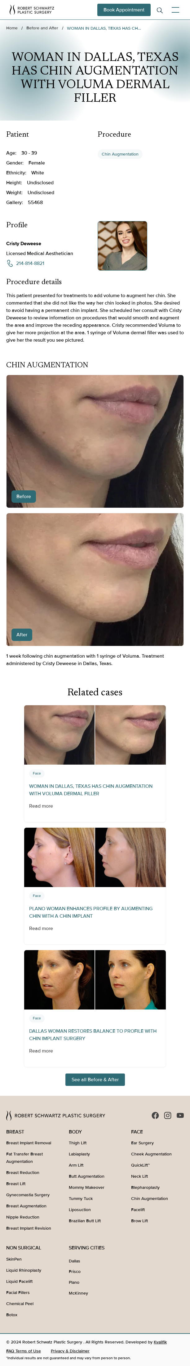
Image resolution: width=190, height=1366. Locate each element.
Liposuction (80, 1209)
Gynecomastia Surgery (28, 1194)
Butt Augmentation (86, 1176)
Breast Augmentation (26, 1206)
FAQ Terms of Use (23, 1351)
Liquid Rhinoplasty (23, 1270)
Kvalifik (160, 1342)
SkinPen (14, 1259)
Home (12, 28)
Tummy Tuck (81, 1198)
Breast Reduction (22, 1172)
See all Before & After (95, 1080)
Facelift (138, 1209)
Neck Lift (139, 1176)
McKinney (78, 1293)
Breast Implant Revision (28, 1228)
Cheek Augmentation (151, 1154)
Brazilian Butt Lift (85, 1220)
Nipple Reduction (22, 1217)
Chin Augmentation (120, 154)
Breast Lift (15, 1183)
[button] (174, 9)
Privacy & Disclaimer (70, 1351)
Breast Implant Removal (28, 1143)
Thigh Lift (77, 1143)
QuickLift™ (140, 1165)
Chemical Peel (19, 1303)
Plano (74, 1282)
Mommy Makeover (86, 1187)
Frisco (75, 1271)
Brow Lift (139, 1220)
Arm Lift (76, 1165)
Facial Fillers (18, 1292)
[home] (32, 10)
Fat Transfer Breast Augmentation (24, 1157)
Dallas (74, 1261)
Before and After (42, 28)
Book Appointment (124, 10)
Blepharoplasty (145, 1187)
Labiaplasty (79, 1154)
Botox (11, 1314)
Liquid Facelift (19, 1281)
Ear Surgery (142, 1143)
